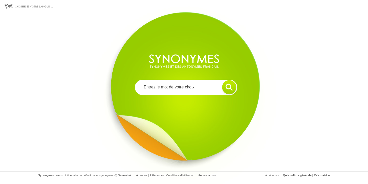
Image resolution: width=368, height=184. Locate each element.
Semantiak (124, 175)
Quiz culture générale (297, 175)
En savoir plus (207, 175)
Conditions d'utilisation (180, 175)
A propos (141, 175)
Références (157, 175)
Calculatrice (322, 175)
